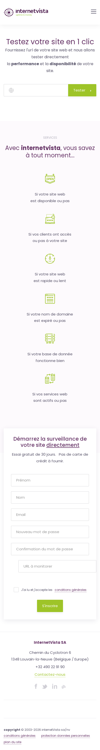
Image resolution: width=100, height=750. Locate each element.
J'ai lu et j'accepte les (54, 590)
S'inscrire (50, 605)
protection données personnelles (65, 736)
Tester (82, 90)
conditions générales (71, 590)
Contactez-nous (50, 674)
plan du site (12, 742)
